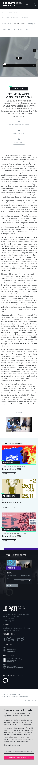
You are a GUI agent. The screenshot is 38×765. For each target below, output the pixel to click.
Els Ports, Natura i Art (10, 18)
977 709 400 (8, 618)
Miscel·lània (6, 29)
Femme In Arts (19, 23)
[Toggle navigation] (26, 4)
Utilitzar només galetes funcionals (19, 752)
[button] (34, 4)
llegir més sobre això (12, 745)
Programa (19, 143)
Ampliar (9, 474)
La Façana (31, 23)
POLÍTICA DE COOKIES (9, 697)
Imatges (19, 412)
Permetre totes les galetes (19, 757)
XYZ (27, 29)
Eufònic (25, 18)
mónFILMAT (18, 29)
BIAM (3, 12)
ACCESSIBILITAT (25, 697)
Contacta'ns (22, 581)
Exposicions (6, 23)
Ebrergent (13, 12)
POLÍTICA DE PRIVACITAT (10, 694)
